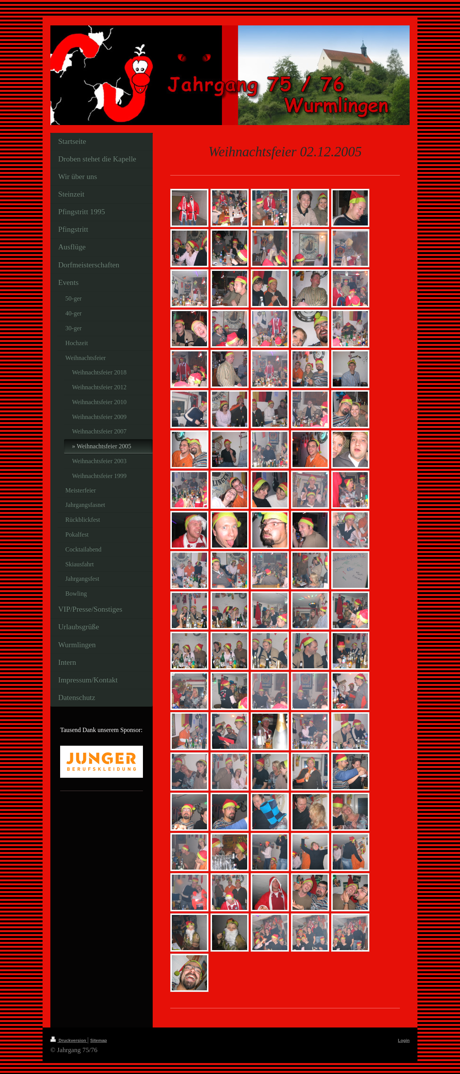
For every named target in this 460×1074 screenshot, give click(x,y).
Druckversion (68, 1040)
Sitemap (98, 1040)
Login (404, 1040)
